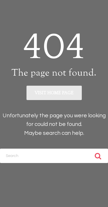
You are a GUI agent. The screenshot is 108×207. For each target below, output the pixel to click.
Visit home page (54, 92)
